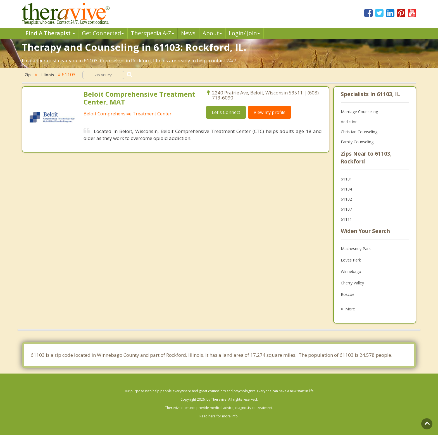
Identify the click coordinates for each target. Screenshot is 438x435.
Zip (28, 74)
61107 (346, 209)
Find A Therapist (50, 33)
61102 (346, 199)
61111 (346, 219)
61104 (346, 189)
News (188, 33)
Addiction (349, 121)
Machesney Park (356, 248)
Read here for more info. (219, 416)
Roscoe (347, 294)
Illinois (47, 74)
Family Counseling (357, 141)
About (212, 33)
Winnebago (351, 271)
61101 (346, 179)
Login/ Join (244, 33)
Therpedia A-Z (152, 33)
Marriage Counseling (359, 111)
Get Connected (103, 33)
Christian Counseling (359, 131)
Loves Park (351, 260)
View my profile (269, 112)
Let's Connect (226, 112)
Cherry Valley (352, 283)
